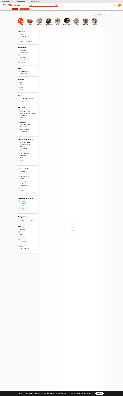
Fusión (22, 183)
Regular (22, 87)
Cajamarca (23, 243)
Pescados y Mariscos (25, 174)
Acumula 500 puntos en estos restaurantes (28, 114)
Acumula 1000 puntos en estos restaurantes (26, 110)
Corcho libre (23, 148)
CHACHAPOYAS (24, 241)
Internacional (23, 185)
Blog (51, 9)
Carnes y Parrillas (24, 176)
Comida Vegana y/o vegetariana (25, 145)
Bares (21, 120)
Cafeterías (23, 50)
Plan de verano (24, 57)
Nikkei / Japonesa (24, 181)
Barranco (22, 236)
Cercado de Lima (24, 248)
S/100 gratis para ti (25, 9)
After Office (23, 117)
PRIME (56, 9)
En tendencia (64, 9)
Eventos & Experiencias (26, 41)
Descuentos (15, 9)
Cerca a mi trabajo (25, 124)
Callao (21, 246)
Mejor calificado (5, 9)
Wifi (21, 162)
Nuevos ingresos (73, 9)
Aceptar (99, 393)
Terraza (22, 89)
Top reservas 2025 (25, 59)
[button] (7, 1)
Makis (21, 190)
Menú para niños (24, 153)
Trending (22, 62)
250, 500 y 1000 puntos (26, 98)
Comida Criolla (24, 52)
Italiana (22, 178)
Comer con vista (24, 129)
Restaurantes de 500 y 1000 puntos (39, 9)
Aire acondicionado (25, 142)
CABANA (22, 239)
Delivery (22, 39)
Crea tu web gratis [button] (35, 1)
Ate (21, 234)
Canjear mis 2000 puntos (26, 101)
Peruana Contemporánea (26, 188)
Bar (21, 82)
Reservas (22, 34)
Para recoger (23, 36)
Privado (22, 85)
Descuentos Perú (24, 55)
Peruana (22, 171)
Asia (21, 232)
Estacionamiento (24, 151)
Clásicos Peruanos (25, 127)
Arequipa (22, 229)
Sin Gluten (23, 158)
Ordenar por (99, 14)
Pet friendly (23, 155)
